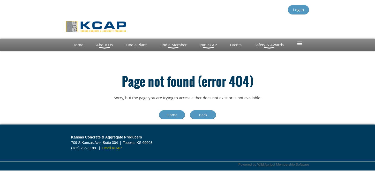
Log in (298, 9)
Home (172, 114)
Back (203, 114)
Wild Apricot (266, 164)
